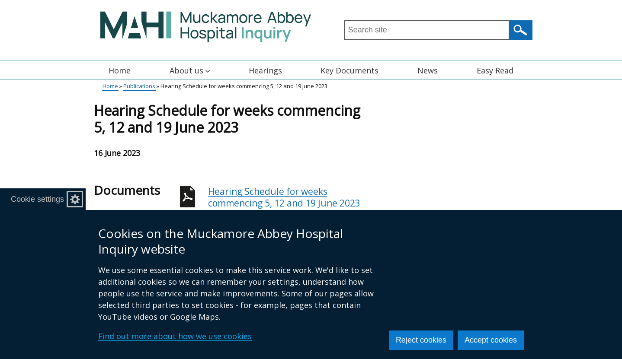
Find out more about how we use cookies (175, 336)
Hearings (265, 70)
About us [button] (190, 70)
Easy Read (495, 70)
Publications (139, 86)
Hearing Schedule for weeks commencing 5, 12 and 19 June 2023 (290, 202)
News (427, 70)
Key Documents (349, 70)
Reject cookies (421, 340)
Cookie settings (37, 199)
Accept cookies (491, 340)
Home (120, 70)
